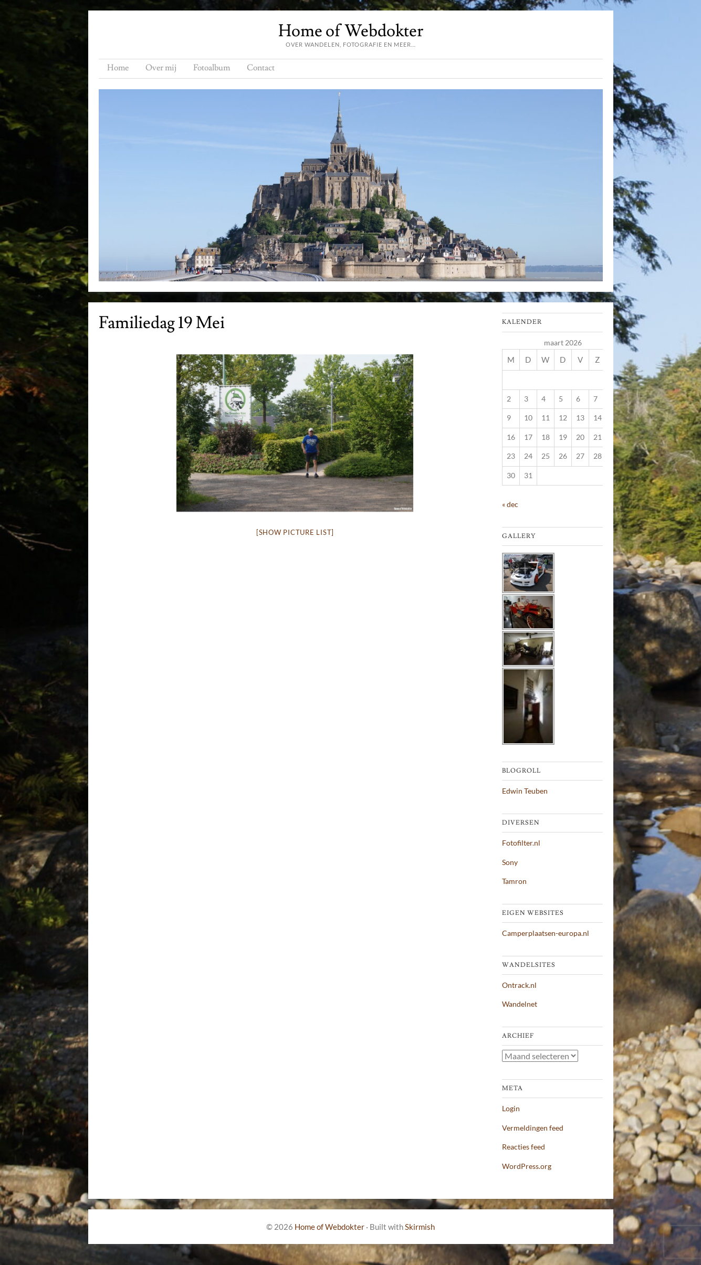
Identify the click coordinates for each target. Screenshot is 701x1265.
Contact (261, 67)
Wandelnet (519, 1003)
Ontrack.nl (519, 985)
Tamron (514, 881)
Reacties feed (523, 1146)
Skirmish (420, 1226)
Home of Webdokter (350, 31)
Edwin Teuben (525, 790)
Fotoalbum (211, 67)
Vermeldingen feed (532, 1127)
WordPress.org (526, 1166)
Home (118, 67)
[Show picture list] (295, 532)
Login (511, 1108)
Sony (510, 862)
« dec (510, 504)
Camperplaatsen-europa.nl (545, 933)
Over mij (160, 67)
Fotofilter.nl (521, 842)
